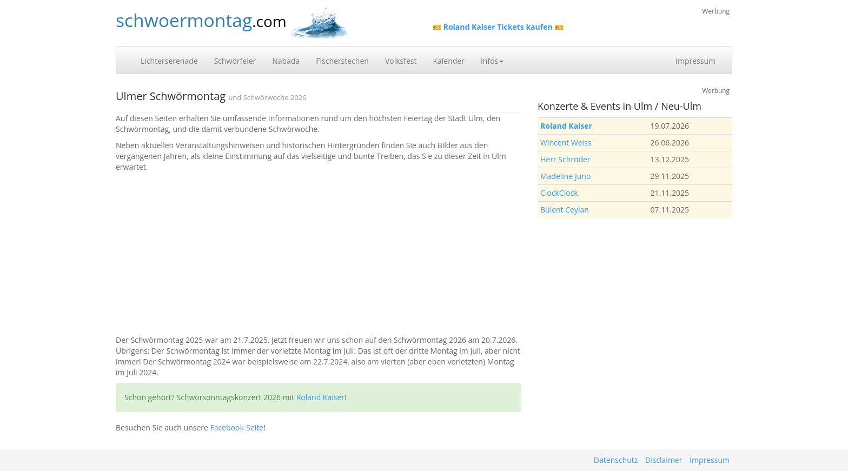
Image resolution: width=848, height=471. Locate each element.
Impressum (695, 61)
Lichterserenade (169, 61)
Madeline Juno (565, 176)
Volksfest (401, 61)
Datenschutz (616, 460)
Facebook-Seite (236, 427)
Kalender (448, 61)
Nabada (286, 61)
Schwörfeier (235, 61)
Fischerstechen (342, 61)
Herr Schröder (565, 159)
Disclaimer (663, 460)
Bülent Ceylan (564, 209)
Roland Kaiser (320, 397)
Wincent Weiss (566, 142)
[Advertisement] (318, 253)
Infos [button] (492, 61)
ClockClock (559, 193)
